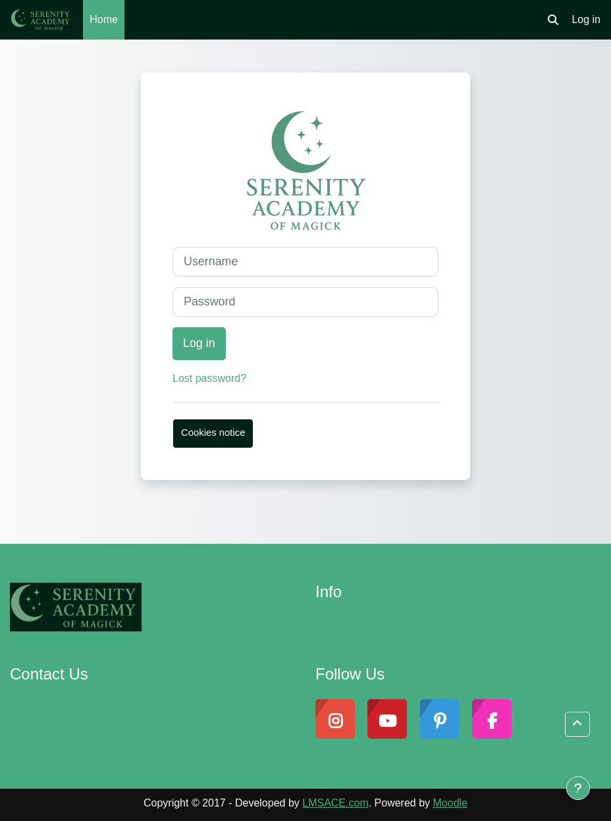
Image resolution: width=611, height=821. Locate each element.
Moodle (450, 802)
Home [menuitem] (104, 19)
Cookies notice (213, 432)
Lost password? (209, 378)
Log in (585, 19)
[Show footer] (578, 788)
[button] (553, 20)
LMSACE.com (335, 802)
